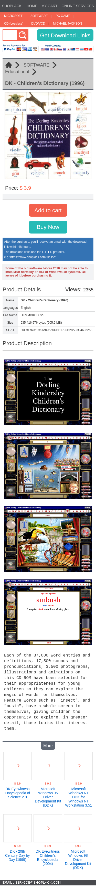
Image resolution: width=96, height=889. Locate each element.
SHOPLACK (12, 6)
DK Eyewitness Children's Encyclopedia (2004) (48, 855)
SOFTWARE (39, 16)
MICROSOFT (13, 16)
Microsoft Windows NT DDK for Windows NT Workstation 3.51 (78, 795)
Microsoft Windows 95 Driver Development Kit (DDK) (48, 795)
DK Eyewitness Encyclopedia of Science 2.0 (17, 791)
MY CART (49, 6)
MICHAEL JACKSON (67, 23)
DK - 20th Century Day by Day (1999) (17, 853)
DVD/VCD (38, 23)
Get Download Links (65, 35)
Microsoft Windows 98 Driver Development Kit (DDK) (78, 857)
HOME (32, 6)
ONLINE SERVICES (77, 6)
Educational (17, 71)
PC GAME (63, 16)
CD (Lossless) (13, 23)
